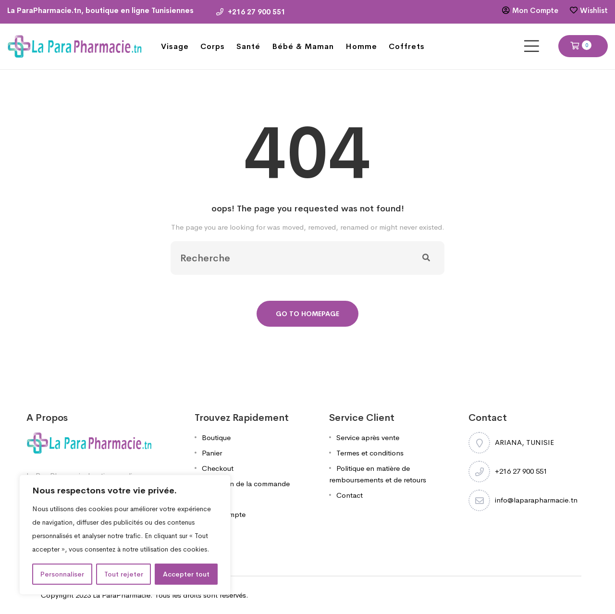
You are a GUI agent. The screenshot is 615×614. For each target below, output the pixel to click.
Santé (248, 46)
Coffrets (407, 46)
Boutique (216, 437)
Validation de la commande (246, 483)
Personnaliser (62, 574)
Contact (349, 495)
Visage (175, 46)
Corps (212, 46)
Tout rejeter (123, 574)
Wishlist (594, 10)
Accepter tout (186, 574)
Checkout (218, 468)
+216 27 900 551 (250, 11)
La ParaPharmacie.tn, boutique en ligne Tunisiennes (100, 10)
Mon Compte (535, 10)
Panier (212, 452)
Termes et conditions (370, 452)
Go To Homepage (307, 313)
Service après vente (367, 437)
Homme (361, 46)
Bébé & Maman (303, 46)
